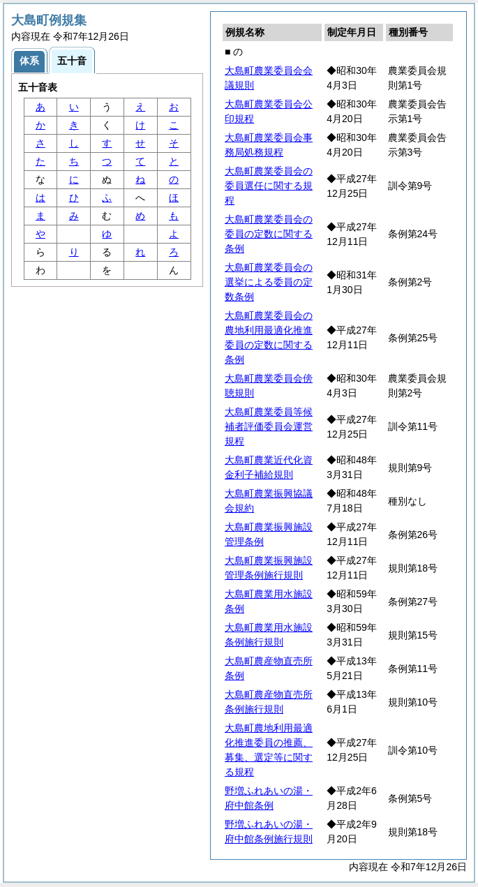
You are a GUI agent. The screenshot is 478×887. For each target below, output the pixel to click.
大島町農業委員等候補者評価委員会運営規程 (269, 426)
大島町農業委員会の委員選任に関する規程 (269, 185)
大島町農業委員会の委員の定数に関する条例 (269, 234)
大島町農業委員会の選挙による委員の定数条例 (269, 282)
